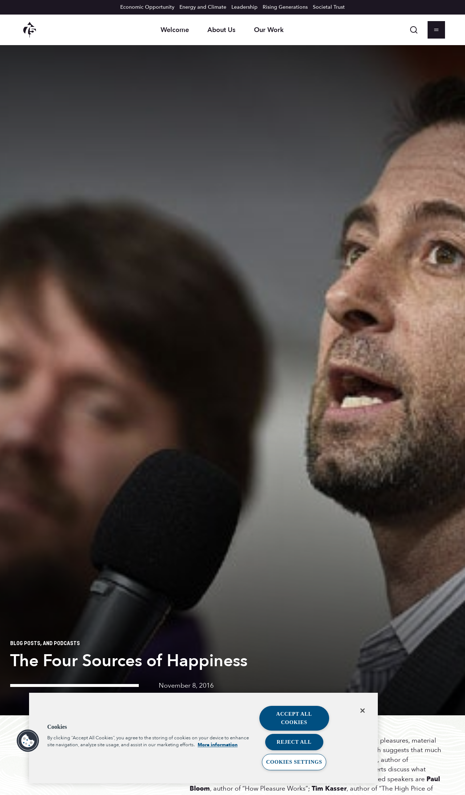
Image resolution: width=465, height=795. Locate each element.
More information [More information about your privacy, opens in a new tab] (218, 745)
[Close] (363, 711)
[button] (28, 740)
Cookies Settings (294, 762)
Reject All (294, 742)
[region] (203, 738)
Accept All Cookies (294, 718)
